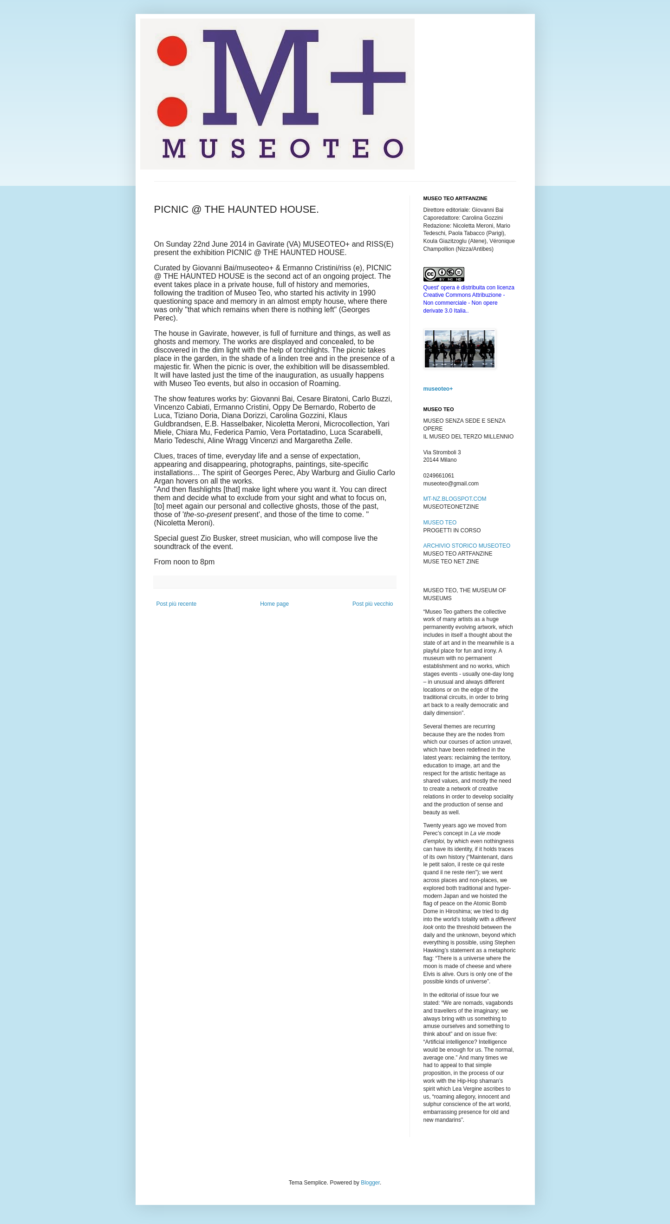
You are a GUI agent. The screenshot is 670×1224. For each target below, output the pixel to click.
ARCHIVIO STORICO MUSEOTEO (467, 546)
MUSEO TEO (440, 522)
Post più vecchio (372, 604)
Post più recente (176, 604)
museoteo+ (438, 389)
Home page (274, 604)
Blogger (370, 1182)
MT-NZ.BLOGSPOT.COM (455, 499)
